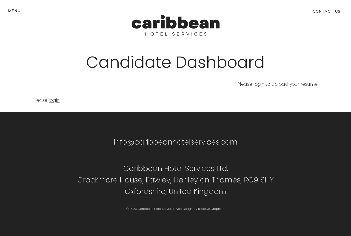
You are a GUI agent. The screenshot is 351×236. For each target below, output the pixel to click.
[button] (14, 10)
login (259, 84)
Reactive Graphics (211, 209)
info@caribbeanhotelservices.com (175, 142)
